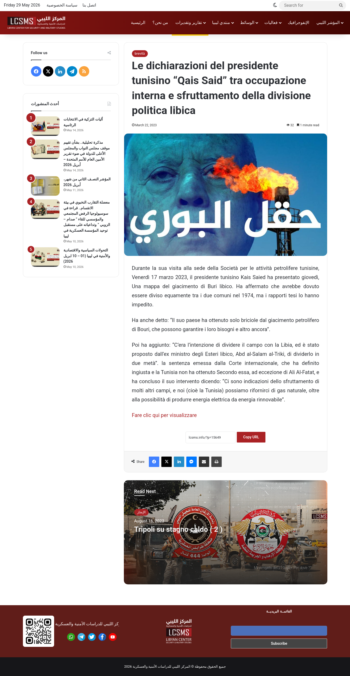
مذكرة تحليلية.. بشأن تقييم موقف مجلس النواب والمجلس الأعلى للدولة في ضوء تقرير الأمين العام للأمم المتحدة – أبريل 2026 (86, 153)
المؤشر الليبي (328, 22)
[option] (225, 532)
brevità (140, 53)
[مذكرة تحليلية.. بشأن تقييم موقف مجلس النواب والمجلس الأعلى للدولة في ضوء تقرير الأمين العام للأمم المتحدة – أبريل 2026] (45, 149)
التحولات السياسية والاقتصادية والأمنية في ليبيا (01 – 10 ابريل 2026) (86, 255)
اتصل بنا (89, 5)
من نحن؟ (160, 22)
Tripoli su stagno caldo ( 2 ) (182, 529)
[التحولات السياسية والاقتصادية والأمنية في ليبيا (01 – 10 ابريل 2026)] (45, 257)
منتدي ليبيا (221, 22)
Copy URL (251, 437)
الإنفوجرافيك (298, 22)
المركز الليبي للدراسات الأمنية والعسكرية (161, 666)
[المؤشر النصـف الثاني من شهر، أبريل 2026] (45, 186)
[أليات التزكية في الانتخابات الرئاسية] (45, 126)
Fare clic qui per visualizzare (164, 415)
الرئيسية (138, 22)
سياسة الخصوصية (62, 5)
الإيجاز (141, 512)
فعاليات (271, 22)
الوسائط (247, 22)
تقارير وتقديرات (188, 22)
